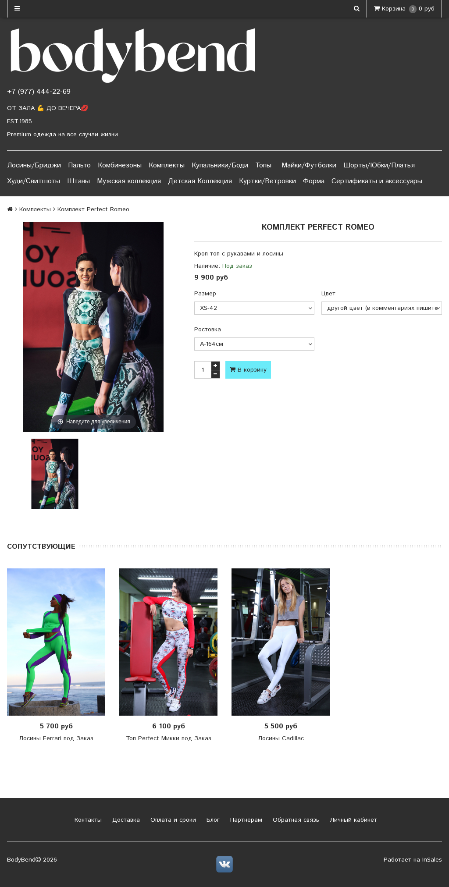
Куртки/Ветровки (267, 181)
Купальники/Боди (220, 165)
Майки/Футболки (309, 165)
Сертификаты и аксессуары (376, 181)
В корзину (248, 369)
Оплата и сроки (172, 820)
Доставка (125, 820)
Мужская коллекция (129, 181)
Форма (313, 181)
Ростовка (207, 329)
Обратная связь (295, 820)
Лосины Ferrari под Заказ (56, 738)
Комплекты (167, 165)
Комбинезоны (120, 165)
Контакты (87, 820)
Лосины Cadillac (281, 738)
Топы (263, 165)
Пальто (79, 165)
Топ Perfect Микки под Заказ (168, 738)
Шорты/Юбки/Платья (379, 165)
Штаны (78, 181)
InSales (432, 859)
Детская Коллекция (200, 181)
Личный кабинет (352, 820)
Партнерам (245, 820)
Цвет (328, 293)
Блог (212, 820)
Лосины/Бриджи (34, 165)
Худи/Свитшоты (33, 181)
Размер (205, 293)
